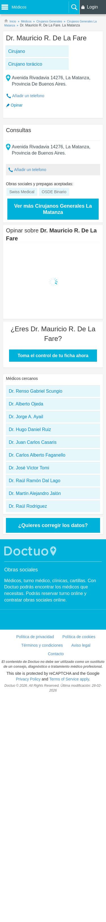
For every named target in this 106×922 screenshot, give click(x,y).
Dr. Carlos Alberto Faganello (37, 455)
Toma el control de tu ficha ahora (53, 355)
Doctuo (31, 551)
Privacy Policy (28, 679)
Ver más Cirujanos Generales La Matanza (53, 209)
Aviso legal (80, 645)
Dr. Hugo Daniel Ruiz (30, 429)
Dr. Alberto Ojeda (26, 403)
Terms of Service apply (69, 679)
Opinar (17, 105)
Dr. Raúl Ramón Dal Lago (34, 480)
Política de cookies (79, 636)
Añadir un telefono (28, 95)
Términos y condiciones (42, 645)
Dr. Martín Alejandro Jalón (35, 493)
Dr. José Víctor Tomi (29, 467)
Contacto (56, 654)
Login (92, 7)
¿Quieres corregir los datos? (53, 525)
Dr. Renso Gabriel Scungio (35, 391)
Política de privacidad (35, 636)
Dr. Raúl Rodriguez (28, 506)
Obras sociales (21, 570)
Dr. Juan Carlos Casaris (33, 442)
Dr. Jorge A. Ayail (26, 416)
